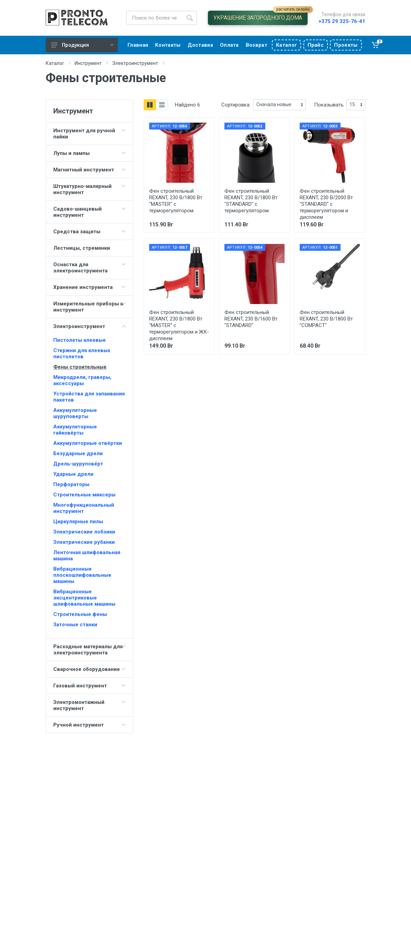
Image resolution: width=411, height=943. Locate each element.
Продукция (82, 45)
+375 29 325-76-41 (342, 21)
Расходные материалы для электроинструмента (88, 649)
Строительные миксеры (84, 495)
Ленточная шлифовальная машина (86, 555)
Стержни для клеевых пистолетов (81, 353)
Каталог (55, 63)
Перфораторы (71, 484)
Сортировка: (236, 105)
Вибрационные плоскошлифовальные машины (82, 575)
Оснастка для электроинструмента (80, 267)
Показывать (329, 105)
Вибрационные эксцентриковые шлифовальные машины (84, 597)
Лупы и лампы (71, 153)
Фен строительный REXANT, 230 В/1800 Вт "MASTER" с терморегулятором (175, 201)
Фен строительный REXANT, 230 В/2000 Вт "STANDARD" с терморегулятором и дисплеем (326, 204)
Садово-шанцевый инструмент (77, 212)
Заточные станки (75, 624)
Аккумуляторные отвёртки (87, 443)
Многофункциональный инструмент (83, 508)
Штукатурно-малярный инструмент (82, 189)
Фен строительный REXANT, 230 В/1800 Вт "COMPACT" (326, 318)
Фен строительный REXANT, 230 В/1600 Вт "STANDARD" (251, 318)
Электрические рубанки (84, 542)
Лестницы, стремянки (81, 248)
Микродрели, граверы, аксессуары (82, 380)
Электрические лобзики (84, 532)
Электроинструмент (135, 63)
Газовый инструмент (80, 686)
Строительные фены (80, 614)
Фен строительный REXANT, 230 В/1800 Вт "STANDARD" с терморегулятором (251, 201)
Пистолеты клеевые (79, 340)
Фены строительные (80, 367)
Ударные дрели (73, 474)
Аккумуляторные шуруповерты (75, 413)
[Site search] (154, 18)
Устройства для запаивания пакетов (89, 397)
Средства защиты (76, 231)
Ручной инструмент (78, 725)
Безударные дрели (78, 453)
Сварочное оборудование (86, 669)
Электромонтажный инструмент (78, 705)
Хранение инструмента (83, 287)
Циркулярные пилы (78, 521)
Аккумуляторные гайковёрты (75, 430)
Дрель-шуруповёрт (78, 464)
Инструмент (88, 63)
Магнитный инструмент (83, 170)
